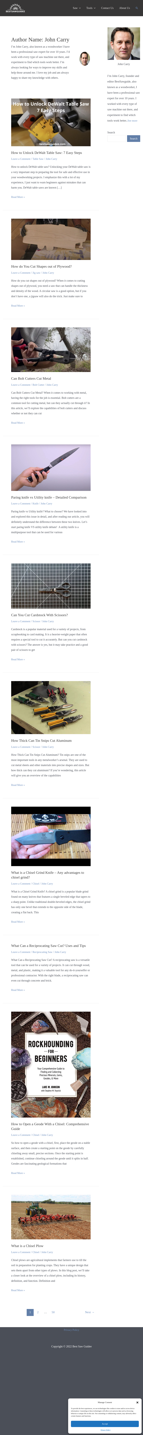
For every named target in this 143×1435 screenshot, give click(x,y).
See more (132, 120)
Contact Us (107, 7)
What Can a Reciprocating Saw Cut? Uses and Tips (48, 946)
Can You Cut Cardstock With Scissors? (39, 615)
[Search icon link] (137, 8)
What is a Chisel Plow (27, 1246)
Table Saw (40, 158)
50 (53, 1312)
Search (111, 132)
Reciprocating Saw (44, 951)
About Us (124, 7)
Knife (37, 503)
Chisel (37, 883)
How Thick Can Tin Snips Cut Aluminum (41, 741)
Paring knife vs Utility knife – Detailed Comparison (48, 497)
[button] (137, 1402)
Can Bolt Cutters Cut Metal (31, 378)
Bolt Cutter (40, 384)
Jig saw (38, 272)
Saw (77, 8)
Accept (105, 1424)
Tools (91, 8)
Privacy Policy (105, 1430)
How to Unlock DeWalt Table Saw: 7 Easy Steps (46, 153)
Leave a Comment (21, 158)
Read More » (18, 197)
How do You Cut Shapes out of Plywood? (41, 266)
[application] (79, 8)
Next (90, 1312)
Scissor (38, 621)
